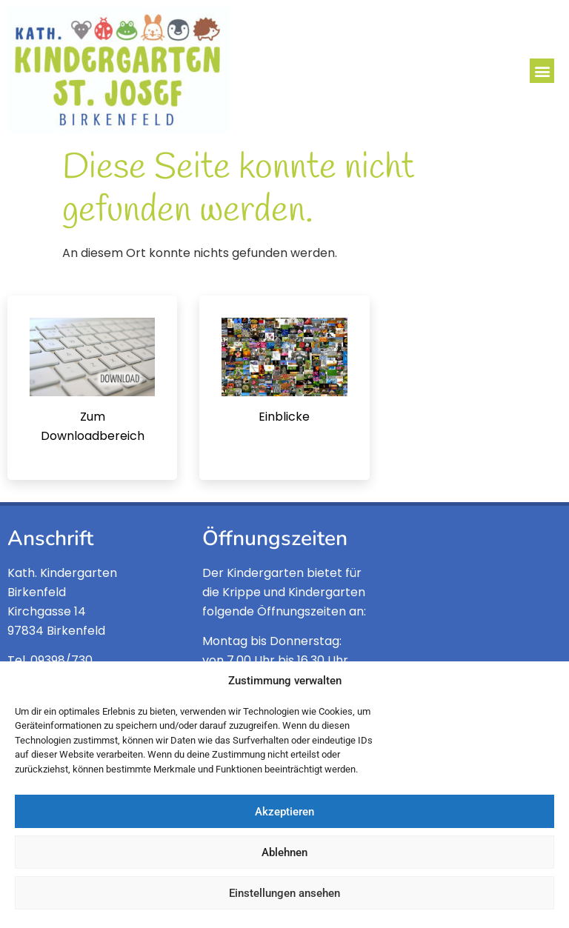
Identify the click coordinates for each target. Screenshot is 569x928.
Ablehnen (284, 852)
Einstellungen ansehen (284, 893)
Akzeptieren (284, 811)
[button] (542, 71)
